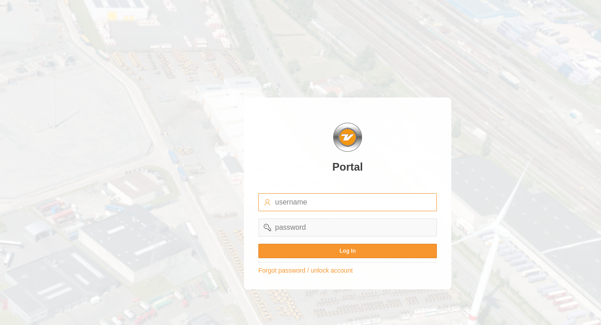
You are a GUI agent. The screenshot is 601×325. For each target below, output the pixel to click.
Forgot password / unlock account (305, 270)
